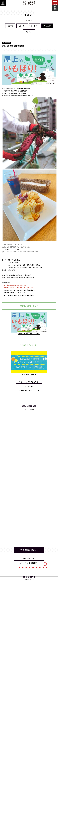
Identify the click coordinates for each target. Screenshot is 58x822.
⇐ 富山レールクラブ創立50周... (29, 382)
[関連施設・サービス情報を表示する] (3, 3)
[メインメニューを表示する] (55, 3)
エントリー (34, 26)
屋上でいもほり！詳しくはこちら (29, 334)
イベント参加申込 (30, 563)
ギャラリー (29, 32)
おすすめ (10, 26)
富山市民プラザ (29, 3)
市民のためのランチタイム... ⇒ (29, 391)
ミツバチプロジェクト (29, 374)
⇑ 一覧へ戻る (29, 386)
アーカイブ (47, 26)
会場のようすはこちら (12, 249)
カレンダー (22, 26)
